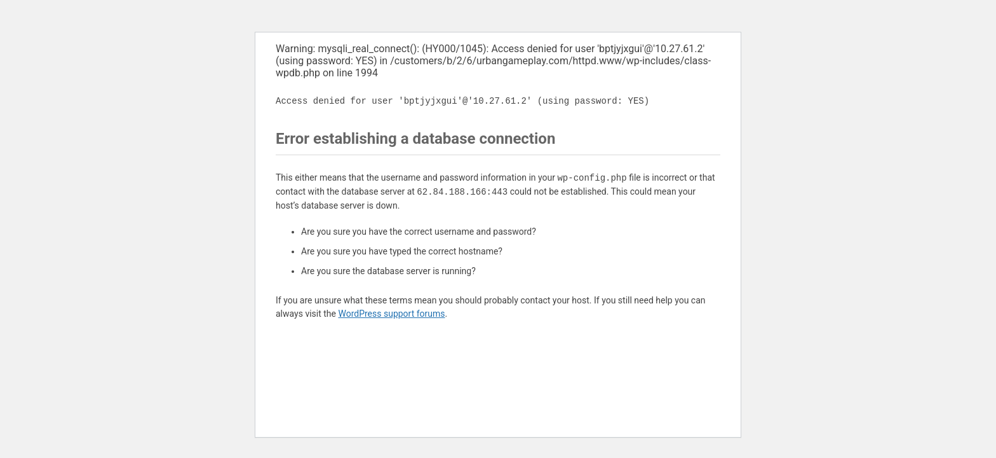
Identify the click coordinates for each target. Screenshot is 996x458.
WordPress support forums (391, 314)
